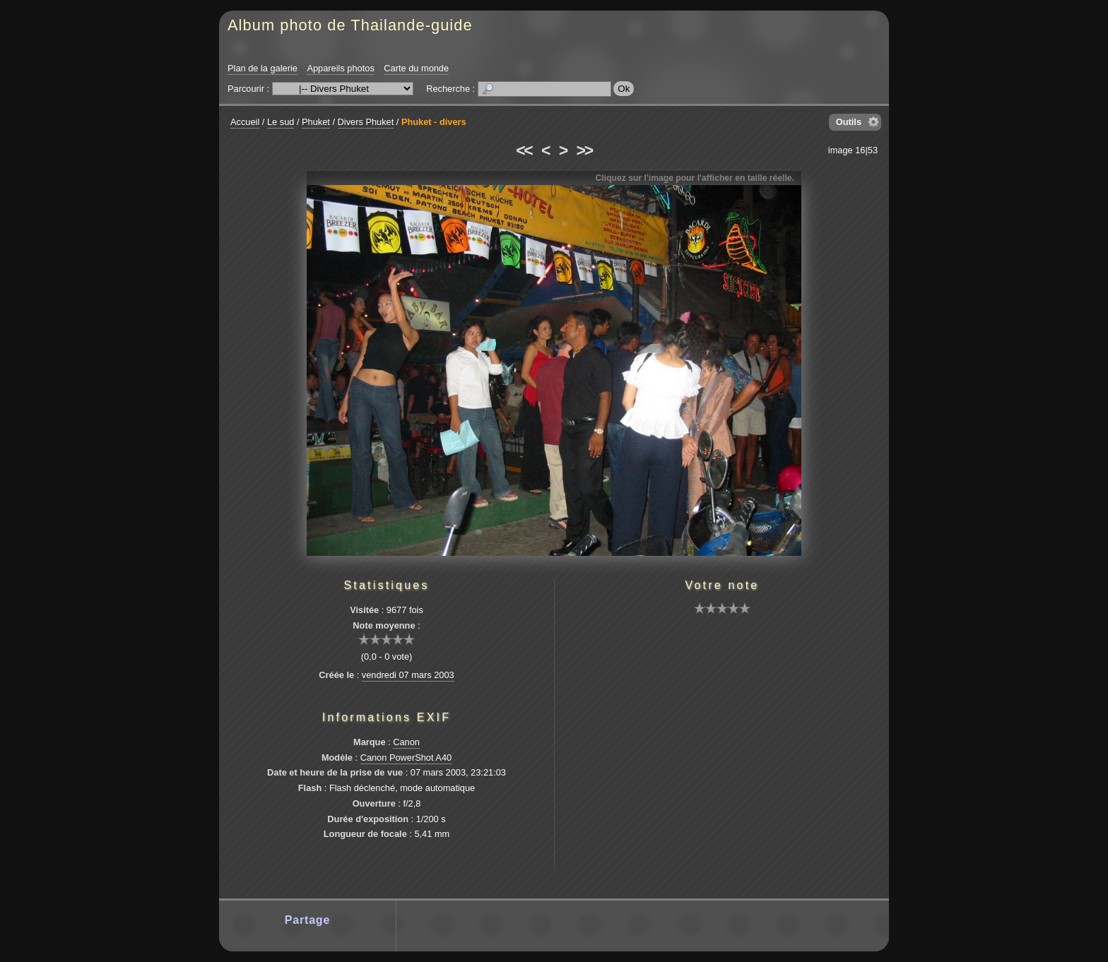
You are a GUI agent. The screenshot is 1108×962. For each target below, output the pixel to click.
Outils (848, 122)
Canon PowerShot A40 (406, 757)
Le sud (280, 122)
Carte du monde (416, 68)
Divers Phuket (366, 122)
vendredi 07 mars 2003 (408, 675)
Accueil (244, 122)
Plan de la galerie (262, 68)
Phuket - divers (433, 122)
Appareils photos (340, 68)
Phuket (316, 122)
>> (584, 150)
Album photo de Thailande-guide (350, 25)
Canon (406, 742)
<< (523, 150)
